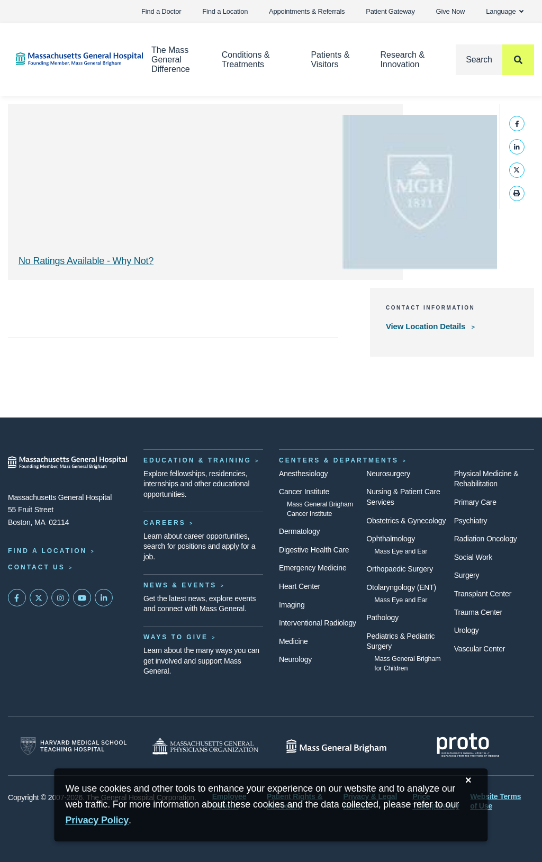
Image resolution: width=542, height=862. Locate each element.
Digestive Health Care (314, 550)
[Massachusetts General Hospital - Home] (68, 462)
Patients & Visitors (330, 59)
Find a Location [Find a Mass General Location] (47, 551)
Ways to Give (175, 637)
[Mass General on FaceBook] (17, 598)
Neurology (295, 659)
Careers (164, 523)
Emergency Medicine (312, 568)
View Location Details (426, 326)
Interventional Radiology (317, 623)
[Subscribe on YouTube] (82, 598)
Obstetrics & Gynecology (406, 520)
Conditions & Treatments (246, 59)
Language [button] (504, 11)
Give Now (450, 11)
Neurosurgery (388, 473)
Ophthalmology (390, 538)
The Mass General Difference (170, 60)
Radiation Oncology (485, 538)
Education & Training (197, 460)
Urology (466, 630)
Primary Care (475, 502)
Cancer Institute (304, 491)
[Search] (495, 59)
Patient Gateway (390, 11)
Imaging (292, 605)
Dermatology (299, 531)
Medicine (293, 641)
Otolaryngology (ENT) (401, 587)
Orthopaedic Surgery (399, 569)
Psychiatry (470, 520)
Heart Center (299, 586)
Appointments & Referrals (307, 11)
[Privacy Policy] (97, 820)
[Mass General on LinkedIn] (104, 598)
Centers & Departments (339, 460)
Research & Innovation (402, 59)
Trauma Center (478, 612)
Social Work (473, 557)
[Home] (68, 59)
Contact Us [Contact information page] (36, 567)
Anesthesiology (303, 473)
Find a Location (225, 11)
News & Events (179, 585)
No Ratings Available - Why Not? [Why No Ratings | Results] (86, 261)
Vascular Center (479, 649)
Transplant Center (482, 593)
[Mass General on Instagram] (60, 598)
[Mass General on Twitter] (39, 598)
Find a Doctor (161, 11)
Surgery (467, 575)
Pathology (382, 617)
